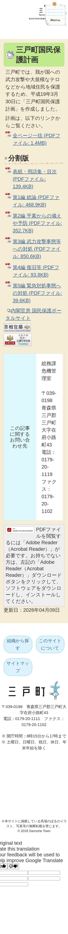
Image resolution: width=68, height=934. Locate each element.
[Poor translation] (13, 866)
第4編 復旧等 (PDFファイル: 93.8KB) (36, 271)
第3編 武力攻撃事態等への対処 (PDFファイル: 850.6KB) (37, 249)
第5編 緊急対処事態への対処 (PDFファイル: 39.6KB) (37, 293)
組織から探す (18, 644)
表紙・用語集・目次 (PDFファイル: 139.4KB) (35, 179)
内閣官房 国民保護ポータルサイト (33, 314)
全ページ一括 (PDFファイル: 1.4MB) (36, 139)
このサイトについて (50, 644)
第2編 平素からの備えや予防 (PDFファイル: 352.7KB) (37, 223)
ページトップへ (53, 754)
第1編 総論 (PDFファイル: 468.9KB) (36, 200)
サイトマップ (18, 667)
